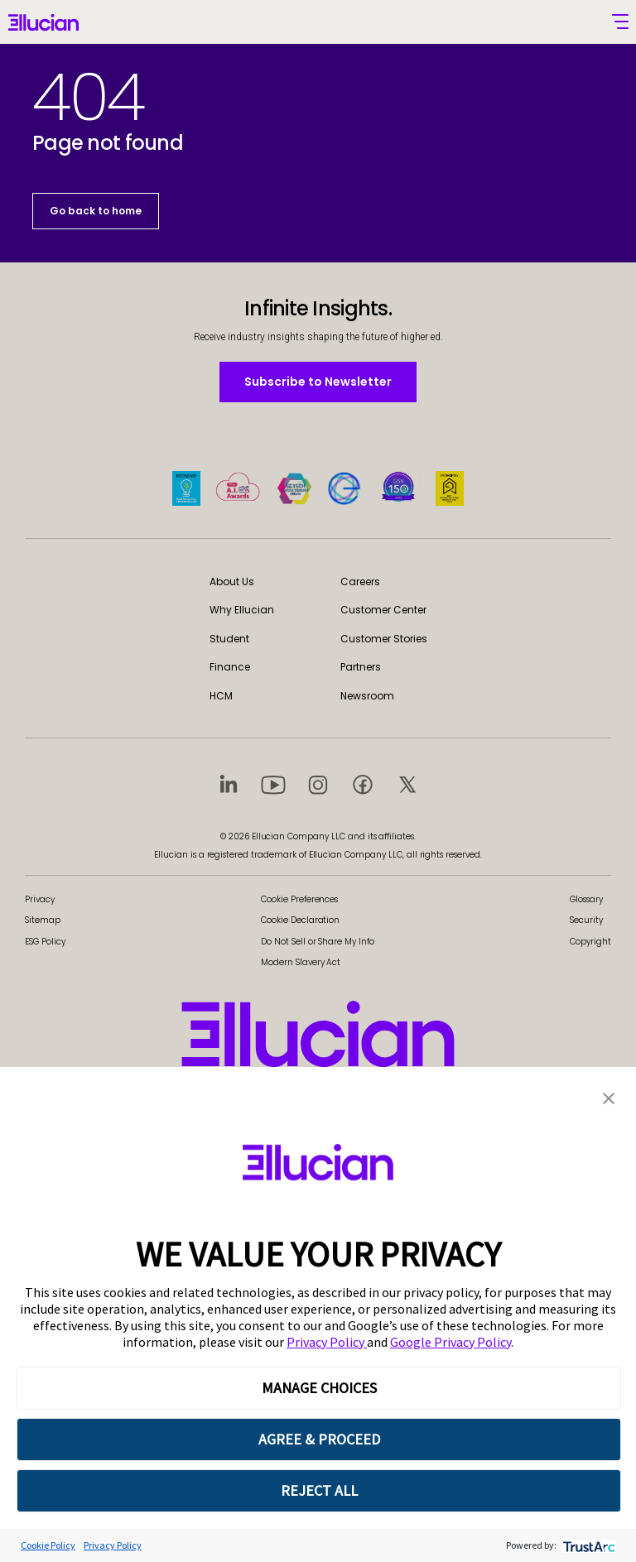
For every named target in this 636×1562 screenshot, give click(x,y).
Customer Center (383, 610)
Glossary (586, 899)
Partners (360, 667)
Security (586, 920)
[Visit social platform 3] (318, 784)
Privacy (40, 899)
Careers (360, 581)
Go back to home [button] (96, 211)
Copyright (590, 941)
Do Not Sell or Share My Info (317, 941)
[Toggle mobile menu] (620, 21)
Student (229, 639)
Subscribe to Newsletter (317, 381)
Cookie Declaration (300, 920)
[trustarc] (587, 1545)
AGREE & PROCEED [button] (319, 1439)
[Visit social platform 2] (273, 784)
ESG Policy (45, 941)
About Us (232, 581)
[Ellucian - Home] (43, 24)
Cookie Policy (48, 1545)
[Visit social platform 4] (363, 784)
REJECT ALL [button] (319, 1490)
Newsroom (367, 696)
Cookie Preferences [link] (299, 899)
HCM (221, 696)
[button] (608, 1097)
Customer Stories (383, 639)
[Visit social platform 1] (228, 784)
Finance (230, 667)
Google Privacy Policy (450, 1342)
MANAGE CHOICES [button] (319, 1387)
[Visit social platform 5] (407, 784)
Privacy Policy (327, 1342)
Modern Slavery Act (300, 962)
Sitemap (42, 920)
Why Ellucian (242, 610)
